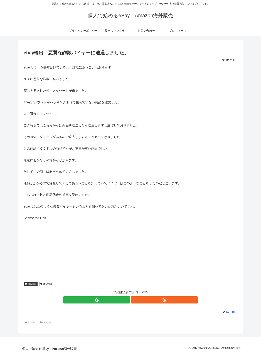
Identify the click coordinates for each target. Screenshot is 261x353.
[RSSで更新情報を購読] (134, 299)
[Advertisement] (130, 246)
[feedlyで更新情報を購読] (126, 299)
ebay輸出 (30, 284)
